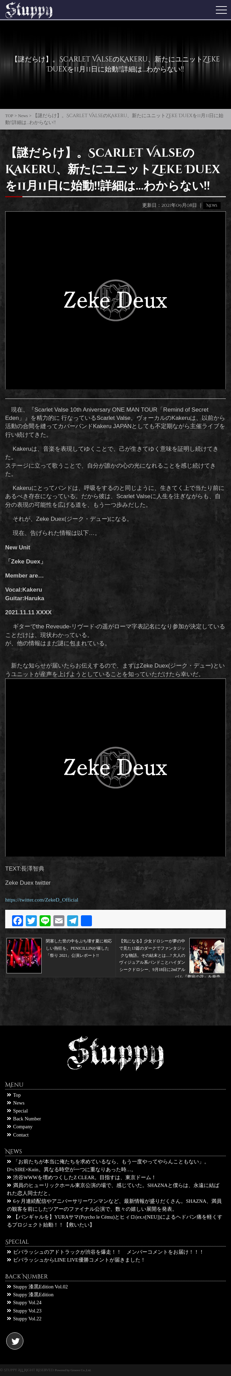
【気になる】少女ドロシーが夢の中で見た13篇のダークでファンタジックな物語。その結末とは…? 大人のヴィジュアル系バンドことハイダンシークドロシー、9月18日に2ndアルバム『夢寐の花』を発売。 (171, 948)
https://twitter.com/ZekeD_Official (41, 900)
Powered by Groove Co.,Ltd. (73, 1370)
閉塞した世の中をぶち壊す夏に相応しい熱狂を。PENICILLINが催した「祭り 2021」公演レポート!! (59, 948)
